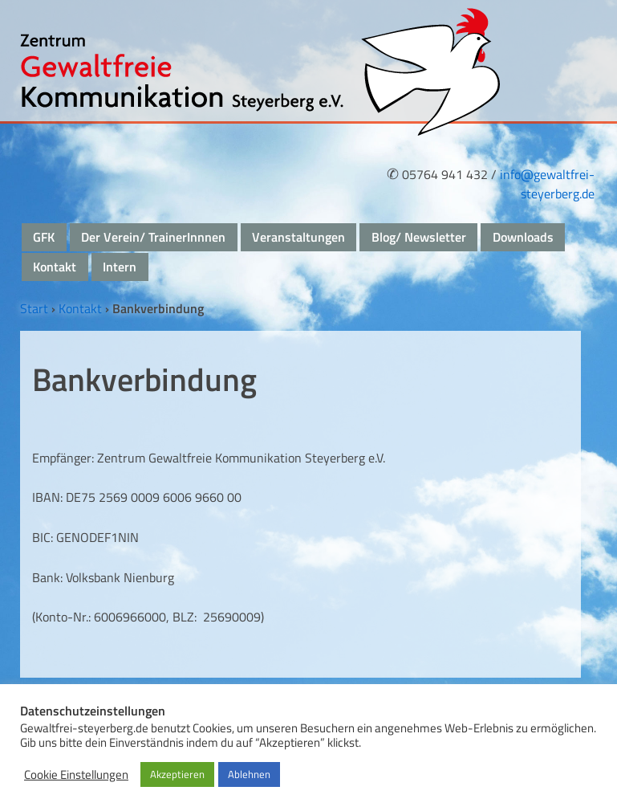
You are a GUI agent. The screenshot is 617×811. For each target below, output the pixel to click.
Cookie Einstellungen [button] (76, 775)
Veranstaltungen (298, 237)
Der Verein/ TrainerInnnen (153, 237)
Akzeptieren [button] (177, 774)
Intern (119, 266)
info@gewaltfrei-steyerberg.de (547, 184)
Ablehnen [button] (249, 774)
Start (34, 308)
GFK (44, 237)
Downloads (523, 237)
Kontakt (54, 266)
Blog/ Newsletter (418, 237)
